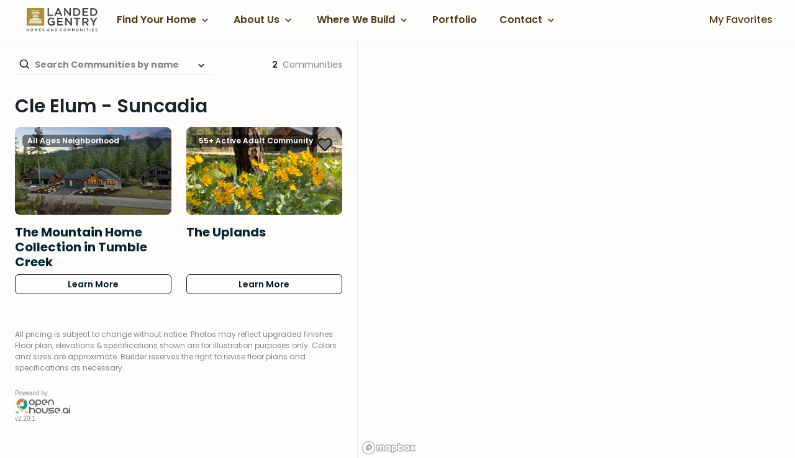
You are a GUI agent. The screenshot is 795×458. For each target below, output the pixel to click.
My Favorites (741, 19)
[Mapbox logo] (388, 448)
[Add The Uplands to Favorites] (324, 144)
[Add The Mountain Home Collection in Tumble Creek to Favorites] (154, 144)
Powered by (31, 393)
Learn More (93, 284)
